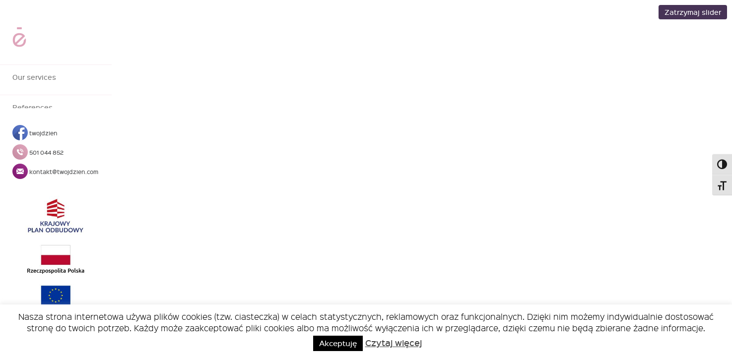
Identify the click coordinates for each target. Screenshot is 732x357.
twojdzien (35, 133)
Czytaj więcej (393, 343)
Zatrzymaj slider (693, 12)
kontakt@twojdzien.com (55, 172)
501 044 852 (38, 152)
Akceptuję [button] (338, 343)
